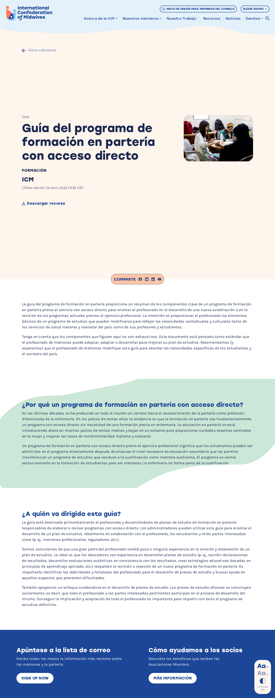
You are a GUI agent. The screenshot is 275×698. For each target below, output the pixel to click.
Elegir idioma (255, 9)
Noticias (233, 18)
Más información (173, 678)
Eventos (253, 18)
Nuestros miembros (141, 18)
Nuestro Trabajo (181, 18)
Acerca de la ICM (99, 18)
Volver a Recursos (43, 50)
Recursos (211, 18)
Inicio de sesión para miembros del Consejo (198, 9)
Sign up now (35, 678)
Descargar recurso (47, 203)
